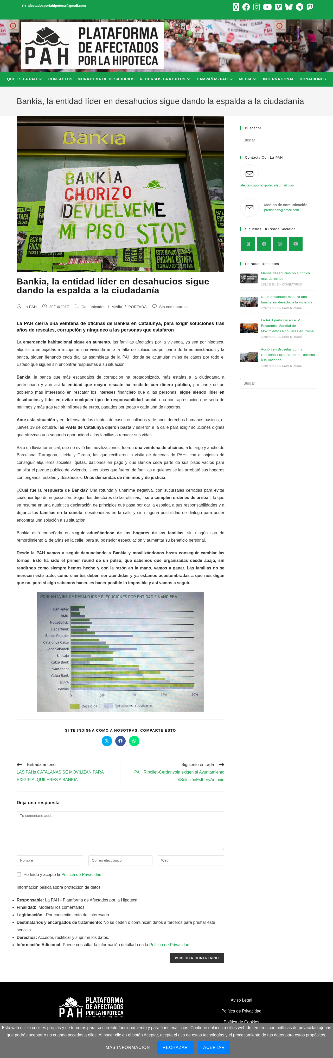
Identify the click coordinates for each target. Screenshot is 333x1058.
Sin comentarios (173, 307)
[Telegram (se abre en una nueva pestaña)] (299, 7)
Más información (128, 1047)
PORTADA (138, 307)
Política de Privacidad (81, 874)
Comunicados (93, 307)
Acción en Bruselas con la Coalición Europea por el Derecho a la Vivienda (288, 354)
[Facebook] (264, 244)
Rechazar (175, 1047)
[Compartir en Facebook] (120, 741)
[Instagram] (280, 244)
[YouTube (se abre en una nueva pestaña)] (267, 7)
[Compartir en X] (107, 741)
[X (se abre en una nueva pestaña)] (236, 7)
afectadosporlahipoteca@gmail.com (57, 6)
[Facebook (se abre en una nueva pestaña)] (246, 7)
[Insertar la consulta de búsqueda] (278, 140)
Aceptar (214, 1047)
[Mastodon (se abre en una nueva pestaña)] (309, 7)
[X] (248, 244)
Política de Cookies (241, 1022)
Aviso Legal (241, 1000)
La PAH (30, 307)
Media (117, 307)
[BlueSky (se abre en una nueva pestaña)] (288, 7)
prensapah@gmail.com (281, 210)
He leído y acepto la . (60, 874)
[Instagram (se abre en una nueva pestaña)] (256, 7)
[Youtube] (296, 244)
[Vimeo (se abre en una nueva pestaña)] (278, 7)
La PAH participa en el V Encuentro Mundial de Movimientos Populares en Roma (287, 325)
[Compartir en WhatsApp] (134, 741)
